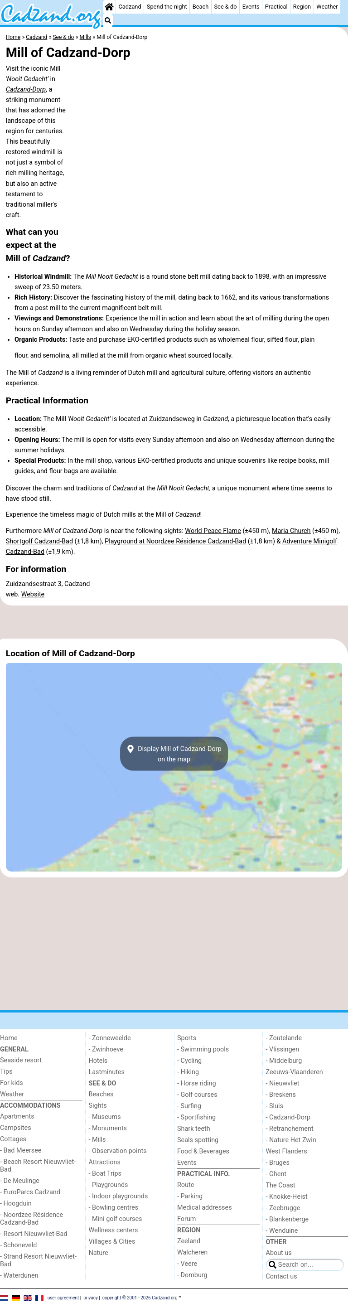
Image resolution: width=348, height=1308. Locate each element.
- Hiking (188, 1072)
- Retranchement (290, 1129)
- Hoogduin (16, 1203)
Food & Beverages (203, 1151)
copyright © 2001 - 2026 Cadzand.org (140, 1297)
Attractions (105, 1162)
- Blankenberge (287, 1219)
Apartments (17, 1116)
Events (251, 6)
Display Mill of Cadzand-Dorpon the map (173, 754)
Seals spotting (197, 1140)
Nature (98, 1253)
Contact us (281, 1276)
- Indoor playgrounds (118, 1196)
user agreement (63, 1297)
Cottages (13, 1139)
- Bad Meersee (20, 1150)
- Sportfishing (196, 1117)
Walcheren (192, 1252)
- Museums (105, 1117)
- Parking (190, 1196)
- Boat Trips (105, 1173)
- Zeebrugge (283, 1208)
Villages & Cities (112, 1241)
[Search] (108, 20)
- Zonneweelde (110, 1038)
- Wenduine (282, 1231)
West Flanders (286, 1151)
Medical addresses (204, 1207)
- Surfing (189, 1106)
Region (302, 6)
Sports (186, 1038)
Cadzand (130, 6)
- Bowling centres (114, 1207)
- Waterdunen (19, 1275)
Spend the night (167, 6)
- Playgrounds (108, 1185)
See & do (225, 6)
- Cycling (189, 1061)
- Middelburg (284, 1061)
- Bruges (278, 1163)
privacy (90, 1297)
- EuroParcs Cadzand (30, 1192)
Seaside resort (21, 1060)
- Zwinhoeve (106, 1049)
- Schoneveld (18, 1245)
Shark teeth (193, 1129)
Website (33, 594)
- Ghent (276, 1174)
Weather (327, 6)
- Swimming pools (203, 1049)
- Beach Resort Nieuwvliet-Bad (38, 1165)
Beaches (101, 1094)
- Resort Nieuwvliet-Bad (34, 1234)
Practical (276, 6)
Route (185, 1185)
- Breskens (281, 1095)
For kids (11, 1083)
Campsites (15, 1128)
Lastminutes (107, 1072)
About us (279, 1253)
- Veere (187, 1264)
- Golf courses (197, 1095)
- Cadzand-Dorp (288, 1117)
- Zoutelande (284, 1038)
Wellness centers (113, 1230)
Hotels (98, 1061)
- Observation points (118, 1151)
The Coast (280, 1185)
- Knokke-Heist (287, 1197)
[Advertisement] (174, 622)
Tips (6, 1071)
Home (9, 1038)
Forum (186, 1219)
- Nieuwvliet (283, 1083)
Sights (98, 1105)
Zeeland (188, 1241)
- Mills (97, 1139)
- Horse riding (196, 1083)
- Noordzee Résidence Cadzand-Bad (31, 1218)
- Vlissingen (283, 1049)
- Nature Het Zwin (291, 1140)
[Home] (109, 7)
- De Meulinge (19, 1181)
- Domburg (192, 1275)
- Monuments (108, 1128)
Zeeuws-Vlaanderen (294, 1072)
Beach (200, 6)
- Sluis (274, 1106)
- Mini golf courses (115, 1219)
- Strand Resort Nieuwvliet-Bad (38, 1260)
